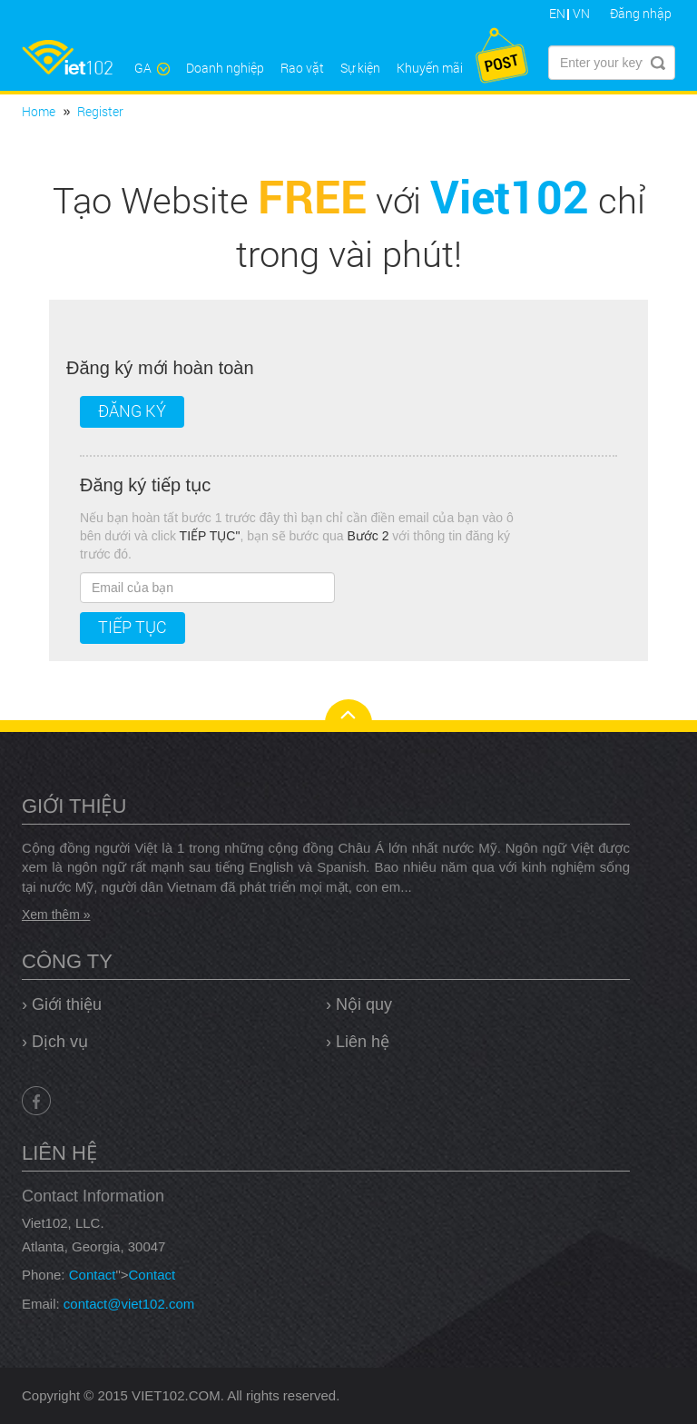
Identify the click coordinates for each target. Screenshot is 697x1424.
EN (557, 13)
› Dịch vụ (55, 1042)
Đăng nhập (641, 13)
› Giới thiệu (62, 1004)
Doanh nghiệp (225, 67)
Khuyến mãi (430, 67)
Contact (92, 1274)
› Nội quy (359, 1004)
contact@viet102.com (129, 1303)
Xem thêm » (56, 914)
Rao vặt (302, 67)
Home (38, 111)
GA (152, 67)
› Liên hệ (357, 1042)
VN (581, 13)
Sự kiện (360, 67)
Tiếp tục (132, 627)
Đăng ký (132, 410)
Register (100, 111)
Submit (658, 62)
